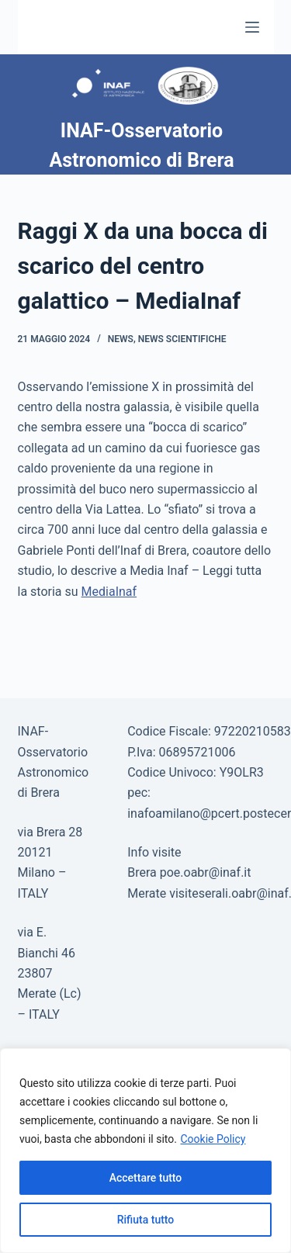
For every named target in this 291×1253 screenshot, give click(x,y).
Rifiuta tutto (146, 1219)
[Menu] (252, 27)
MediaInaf (109, 591)
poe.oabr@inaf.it (205, 872)
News (120, 339)
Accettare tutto (145, 1178)
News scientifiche (182, 339)
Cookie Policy (212, 1139)
